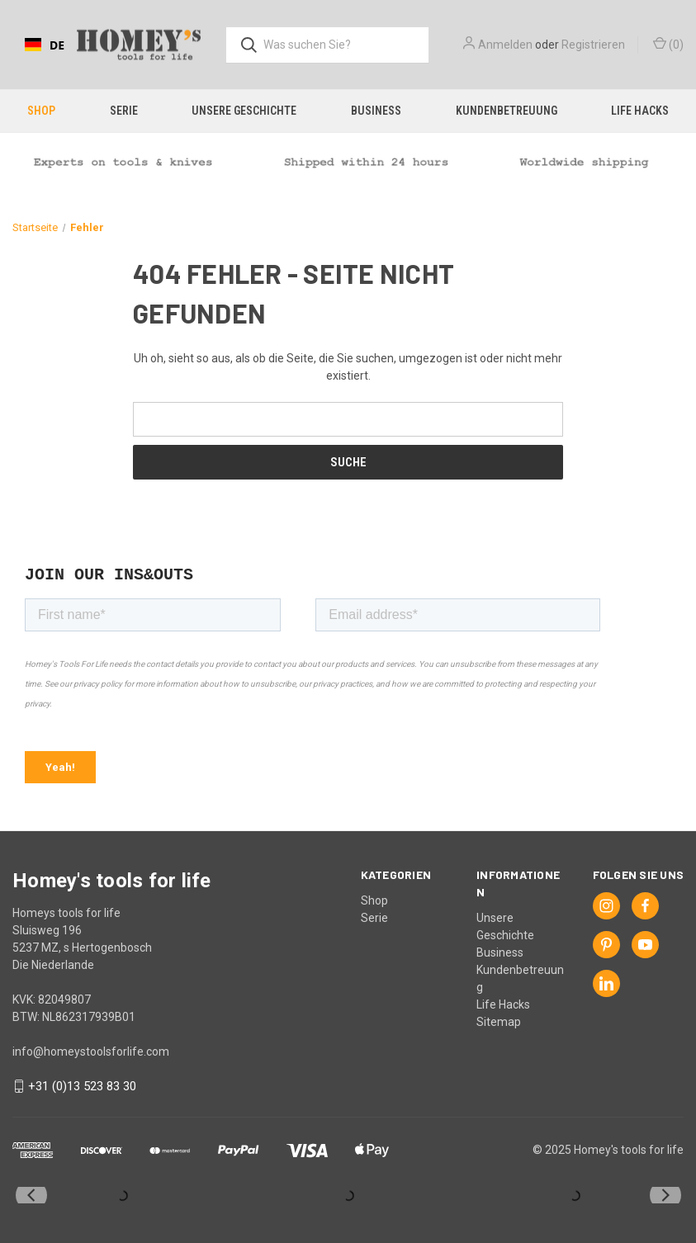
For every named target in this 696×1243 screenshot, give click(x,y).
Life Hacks (503, 1004)
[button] (348, 162)
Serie (124, 110)
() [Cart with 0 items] (668, 43)
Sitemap (498, 1021)
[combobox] (44, 44)
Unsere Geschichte (244, 110)
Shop (41, 110)
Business (376, 110)
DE (44, 45)
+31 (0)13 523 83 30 (82, 1086)
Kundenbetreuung (506, 110)
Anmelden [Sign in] (505, 44)
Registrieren (593, 44)
